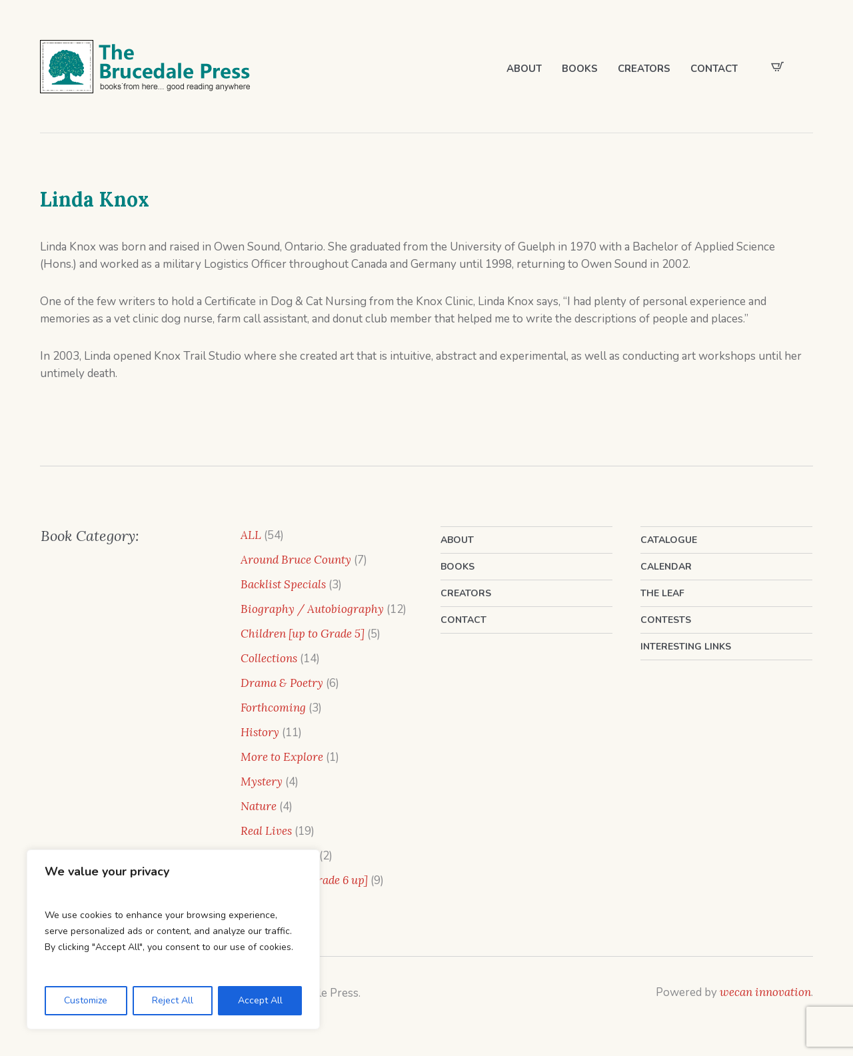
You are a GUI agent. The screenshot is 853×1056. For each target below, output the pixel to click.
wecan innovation (765, 992)
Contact (463, 620)
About (457, 540)
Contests (665, 620)
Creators (465, 593)
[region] (173, 939)
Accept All (260, 1000)
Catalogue (668, 540)
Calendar (666, 566)
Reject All (172, 1000)
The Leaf (662, 593)
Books (457, 566)
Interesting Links (685, 646)
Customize (85, 1000)
